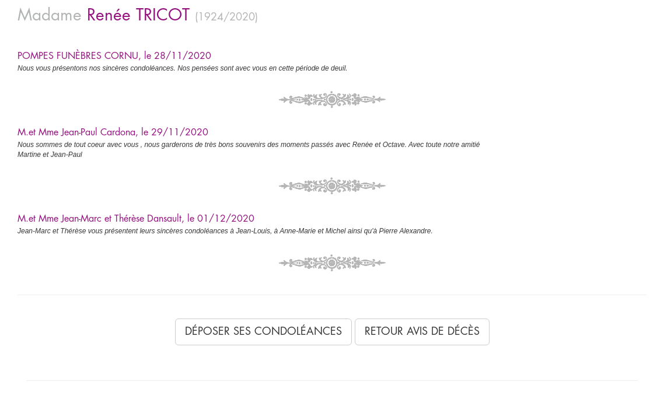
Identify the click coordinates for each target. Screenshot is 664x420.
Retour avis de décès (422, 331)
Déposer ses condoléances (263, 331)
